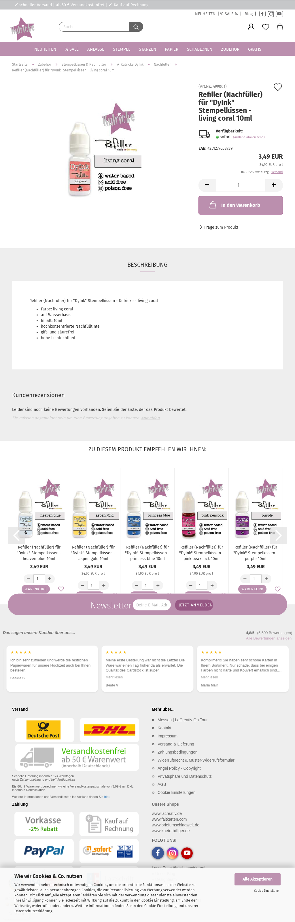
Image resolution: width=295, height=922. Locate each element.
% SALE (72, 49)
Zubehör (230, 49)
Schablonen (199, 49)
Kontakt (164, 728)
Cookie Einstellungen (177, 792)
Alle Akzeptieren (258, 879)
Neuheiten (45, 49)
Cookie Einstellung (266, 891)
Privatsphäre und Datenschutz (185, 776)
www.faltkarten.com (169, 819)
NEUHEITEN (205, 14)
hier (106, 796)
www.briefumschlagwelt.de (175, 825)
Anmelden (150, 418)
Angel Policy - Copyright (179, 768)
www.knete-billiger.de (171, 830)
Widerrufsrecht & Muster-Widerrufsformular (196, 760)
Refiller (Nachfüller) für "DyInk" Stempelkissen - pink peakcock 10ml (201, 553)
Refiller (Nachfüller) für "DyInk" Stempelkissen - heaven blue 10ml (39, 553)
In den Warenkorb (234, 204)
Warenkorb (36, 589)
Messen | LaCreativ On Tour (183, 720)
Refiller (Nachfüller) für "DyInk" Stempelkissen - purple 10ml (255, 553)
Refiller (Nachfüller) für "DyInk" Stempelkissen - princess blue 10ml (147, 553)
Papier (171, 49)
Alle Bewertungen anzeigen (269, 638)
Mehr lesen (209, 677)
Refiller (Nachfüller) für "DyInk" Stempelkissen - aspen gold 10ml (93, 553)
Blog (249, 14)
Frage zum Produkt (221, 227)
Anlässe (95, 49)
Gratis (254, 49)
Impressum (167, 736)
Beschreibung (147, 264)
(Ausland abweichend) (249, 137)
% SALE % (229, 14)
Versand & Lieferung (176, 744)
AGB (162, 784)
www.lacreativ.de (167, 813)
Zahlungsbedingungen (178, 752)
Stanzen (147, 49)
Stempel (121, 49)
